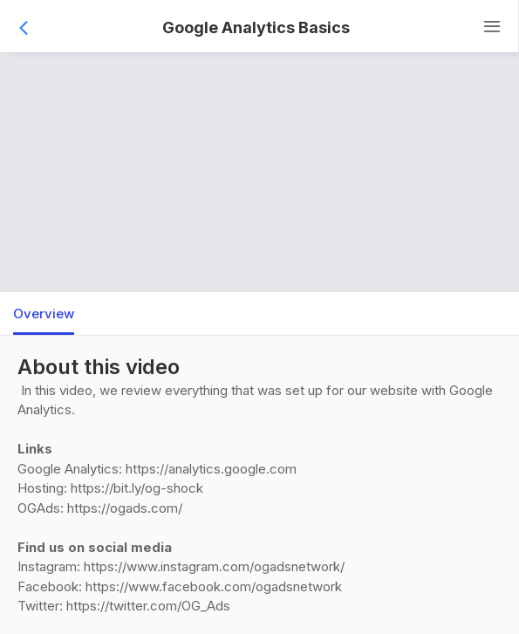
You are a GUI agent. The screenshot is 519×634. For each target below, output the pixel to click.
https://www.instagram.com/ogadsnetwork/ (214, 566)
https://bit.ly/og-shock (137, 488)
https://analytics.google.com (211, 468)
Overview (43, 313)
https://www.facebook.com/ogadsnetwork (213, 586)
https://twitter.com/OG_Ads (148, 605)
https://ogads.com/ (124, 508)
